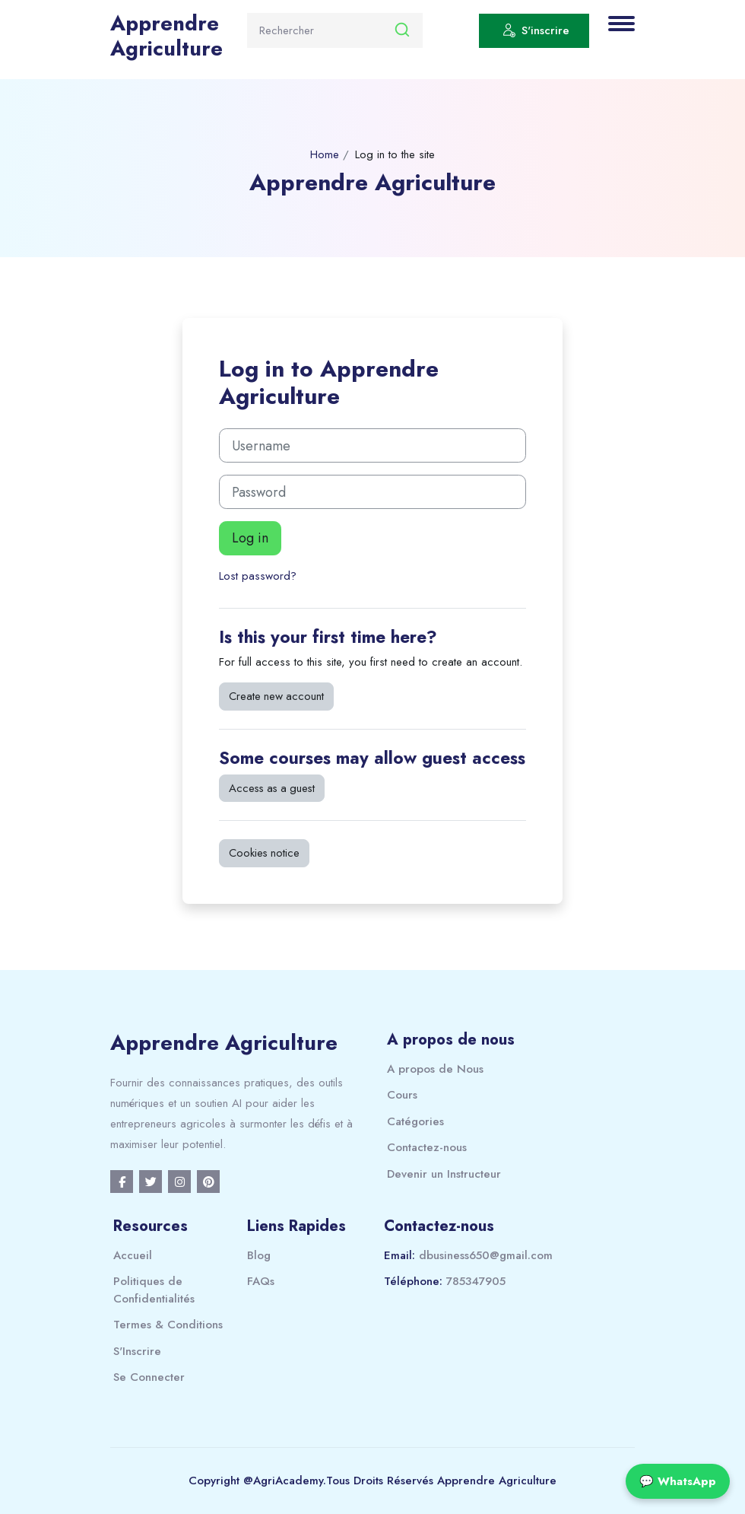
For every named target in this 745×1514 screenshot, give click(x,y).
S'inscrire (535, 32)
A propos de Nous (435, 1069)
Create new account (276, 696)
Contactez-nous (427, 1147)
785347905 (476, 1281)
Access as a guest (272, 788)
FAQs (260, 1281)
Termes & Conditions (168, 1324)
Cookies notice (264, 852)
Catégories (415, 1121)
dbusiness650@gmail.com (486, 1255)
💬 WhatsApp (677, 1481)
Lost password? (257, 576)
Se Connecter (149, 1377)
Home (324, 154)
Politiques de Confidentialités (154, 1290)
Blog (259, 1255)
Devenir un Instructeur (444, 1174)
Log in (250, 538)
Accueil (132, 1255)
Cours (402, 1094)
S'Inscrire (137, 1351)
